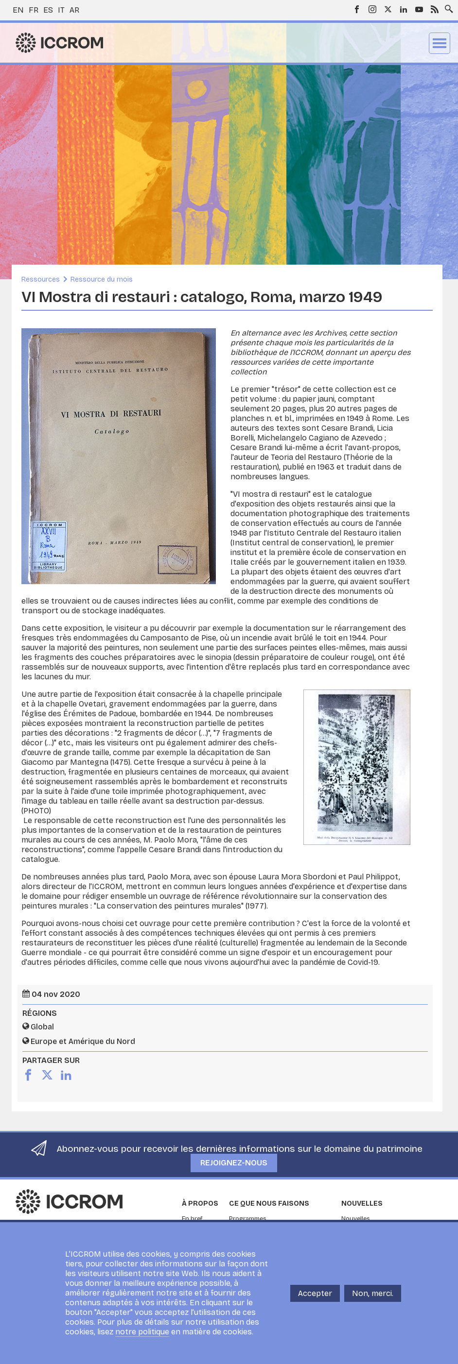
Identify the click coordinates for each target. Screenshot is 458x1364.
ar (74, 10)
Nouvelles (362, 1203)
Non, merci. (372, 1293)
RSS (435, 9)
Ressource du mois (101, 279)
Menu (439, 43)
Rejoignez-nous (233, 1162)
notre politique (142, 1331)
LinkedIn (403, 9)
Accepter (315, 1293)
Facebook (357, 9)
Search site (447, 6)
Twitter (388, 9)
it (61, 10)
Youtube (419, 9)
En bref (192, 1219)
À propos (200, 1203)
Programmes (247, 1219)
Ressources (40, 279)
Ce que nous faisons (269, 1203)
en (18, 10)
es (48, 10)
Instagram (372, 9)
